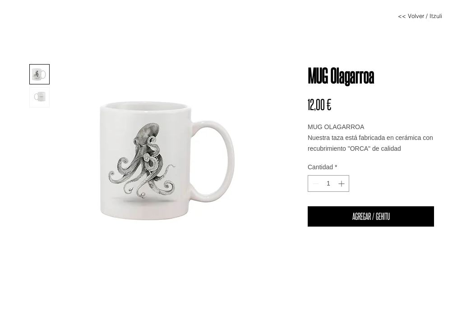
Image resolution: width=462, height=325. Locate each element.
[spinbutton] (328, 183)
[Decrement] (314, 183)
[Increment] (342, 183)
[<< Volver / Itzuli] (420, 16)
